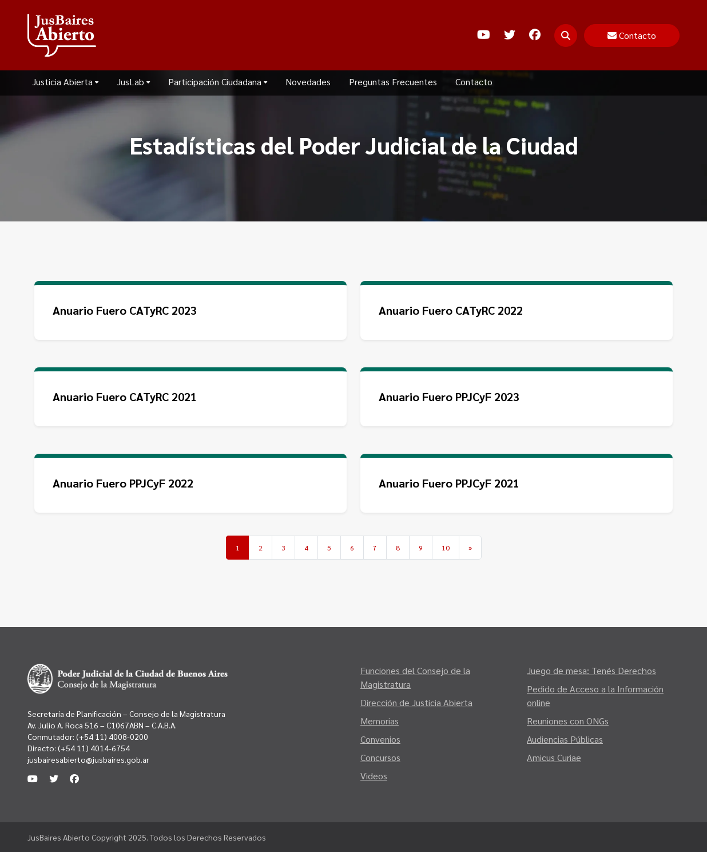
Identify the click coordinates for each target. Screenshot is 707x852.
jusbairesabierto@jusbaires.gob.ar (88, 759)
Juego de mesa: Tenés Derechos (591, 670)
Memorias (379, 721)
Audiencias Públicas (565, 739)
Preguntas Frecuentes (393, 82)
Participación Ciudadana (217, 82)
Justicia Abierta (65, 82)
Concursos (380, 757)
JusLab (133, 82)
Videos (373, 776)
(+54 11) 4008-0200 (111, 736)
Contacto (473, 82)
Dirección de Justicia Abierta (416, 702)
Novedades (308, 82)
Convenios (380, 739)
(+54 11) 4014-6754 (94, 748)
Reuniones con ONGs (568, 721)
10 (446, 547)
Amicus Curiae (554, 757)
